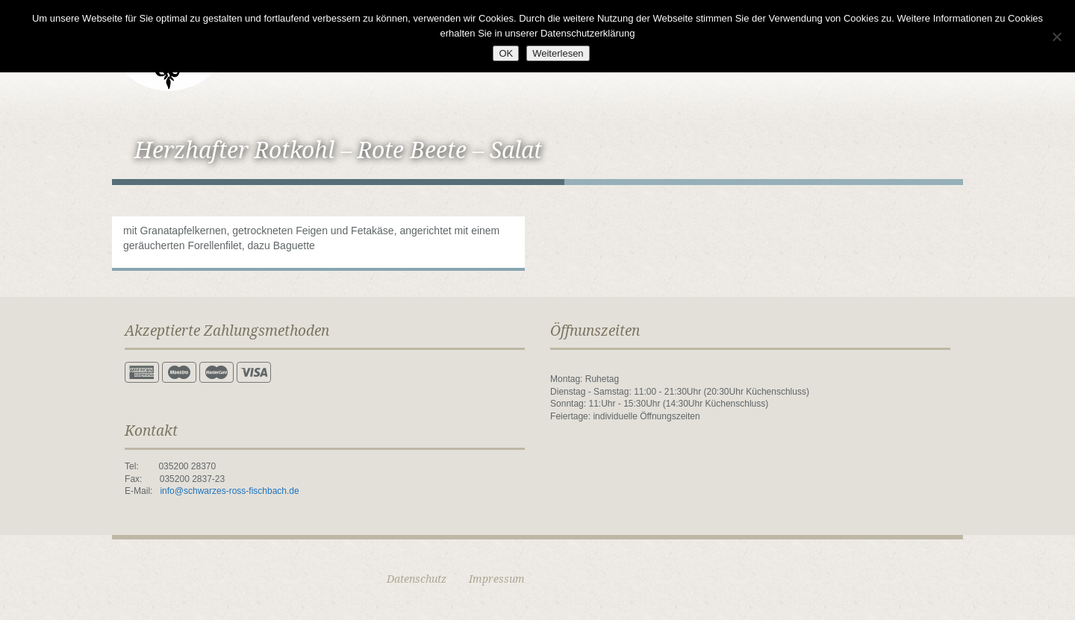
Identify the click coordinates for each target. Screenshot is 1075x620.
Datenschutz (416, 579)
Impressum (497, 579)
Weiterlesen (557, 53)
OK (506, 53)
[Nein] (1056, 36)
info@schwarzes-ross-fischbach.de (229, 491)
